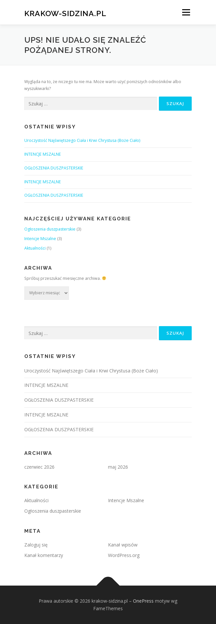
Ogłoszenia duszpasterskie (50, 229)
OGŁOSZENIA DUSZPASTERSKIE (53, 168)
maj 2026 (118, 467)
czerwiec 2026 (39, 467)
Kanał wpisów (123, 545)
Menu (185, 12)
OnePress (143, 601)
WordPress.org (124, 555)
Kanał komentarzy (43, 555)
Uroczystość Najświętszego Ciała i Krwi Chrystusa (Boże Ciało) (82, 140)
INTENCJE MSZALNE (42, 154)
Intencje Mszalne (40, 238)
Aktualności (35, 248)
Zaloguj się (36, 545)
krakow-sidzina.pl (65, 13)
